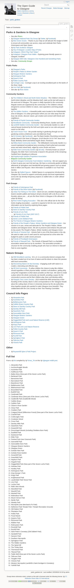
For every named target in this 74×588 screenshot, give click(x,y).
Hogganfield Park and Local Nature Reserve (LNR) (31, 320)
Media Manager (58, 8)
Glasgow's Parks (19, 69)
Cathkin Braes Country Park (23, 304)
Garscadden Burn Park (21, 313)
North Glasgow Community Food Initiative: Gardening (32, 161)
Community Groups (25, 61)
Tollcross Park (18, 340)
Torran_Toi (31, 360)
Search (68, 5)
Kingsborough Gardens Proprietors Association (30, 156)
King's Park (17, 324)
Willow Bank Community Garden (24, 143)
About (32, 13)
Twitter (43, 39)
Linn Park (16, 87)
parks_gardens (15, 20)
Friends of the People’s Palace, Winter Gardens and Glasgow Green (37, 223)
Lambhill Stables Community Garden (26, 125)
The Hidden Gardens (20, 111)
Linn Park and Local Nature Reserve (26, 327)
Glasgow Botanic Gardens (22, 74)
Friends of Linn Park (20, 212)
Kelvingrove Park (19, 76)
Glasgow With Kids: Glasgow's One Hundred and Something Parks (37, 59)
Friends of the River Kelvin (22, 189)
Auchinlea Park (18, 300)
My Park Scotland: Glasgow (23, 47)
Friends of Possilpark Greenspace (25, 239)
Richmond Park (18, 333)
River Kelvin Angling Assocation (24, 201)
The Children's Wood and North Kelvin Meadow (30, 98)
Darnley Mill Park (19, 309)
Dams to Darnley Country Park (24, 210)
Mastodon (26, 13)
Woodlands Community (21, 123)
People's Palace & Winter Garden (25, 71)
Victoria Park (17, 342)
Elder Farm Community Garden (24, 150)
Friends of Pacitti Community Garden (26, 120)
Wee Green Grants (20, 41)
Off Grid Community (20, 268)
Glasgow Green (18, 318)
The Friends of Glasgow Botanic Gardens (28, 221)
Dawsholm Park (18, 311)
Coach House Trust (20, 132)
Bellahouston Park (19, 302)
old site (41, 150)
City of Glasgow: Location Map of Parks (27, 50)
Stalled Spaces (25, 172)
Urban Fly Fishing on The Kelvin (24, 192)
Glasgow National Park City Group (25, 39)
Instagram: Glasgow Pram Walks (24, 54)
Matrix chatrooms (22, 11)
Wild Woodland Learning (22, 257)
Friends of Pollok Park (21, 207)
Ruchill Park (17, 336)
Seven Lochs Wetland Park (23, 219)
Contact (19, 15)
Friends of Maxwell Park (21, 241)
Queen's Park (18, 78)
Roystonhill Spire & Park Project (24, 351)
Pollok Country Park (20, 81)
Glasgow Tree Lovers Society (23, 279)
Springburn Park (19, 338)
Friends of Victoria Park (21, 232)
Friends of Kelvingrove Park (23, 187)
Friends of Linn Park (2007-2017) (27, 214)
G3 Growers (17, 136)
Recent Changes (46, 8)
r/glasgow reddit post (49, 360)
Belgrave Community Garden (21, 159)
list (15, 360)
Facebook (51, 39)
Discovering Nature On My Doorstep (26, 264)
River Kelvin (24, 90)
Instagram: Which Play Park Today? (26, 52)
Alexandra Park (18, 297)
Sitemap (66, 8)
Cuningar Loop (18, 83)
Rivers (20, 36)
